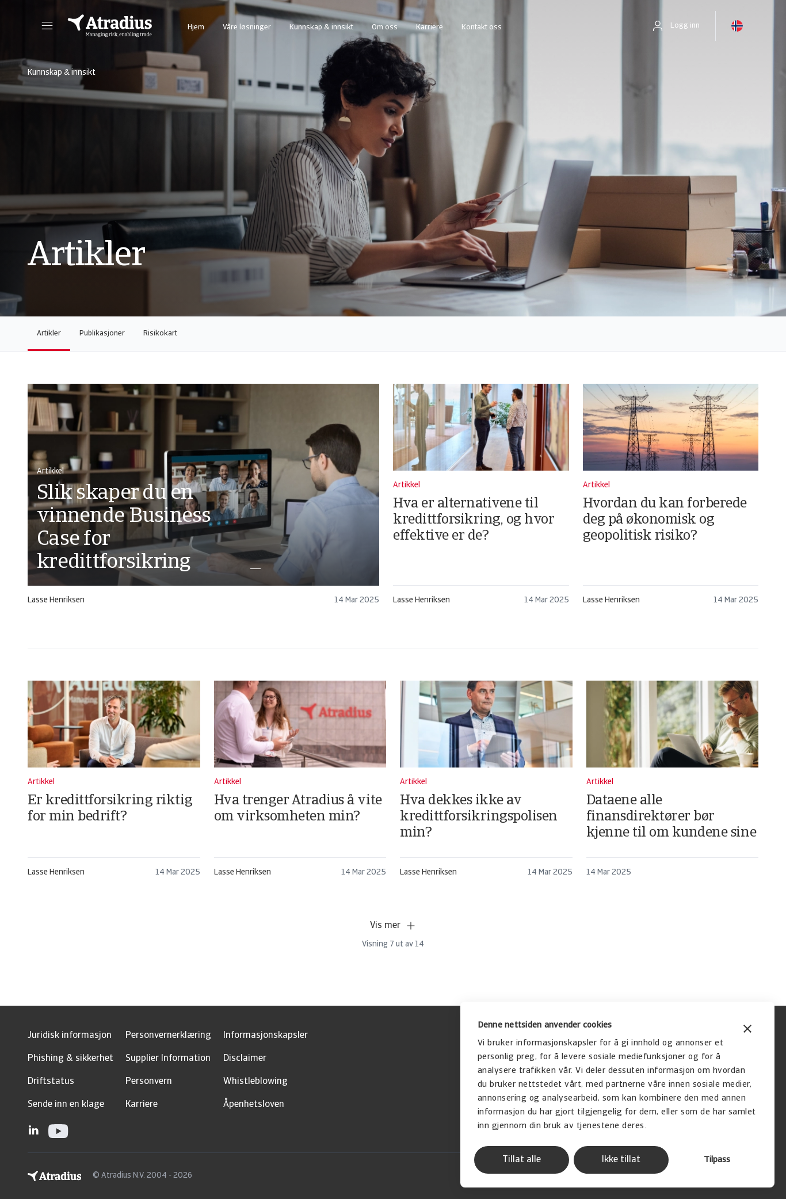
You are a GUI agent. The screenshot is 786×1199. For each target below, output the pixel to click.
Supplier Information (168, 1058)
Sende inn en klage (66, 1104)
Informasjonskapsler (265, 1035)
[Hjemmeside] (110, 25)
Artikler (49, 333)
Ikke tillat (621, 1159)
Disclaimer (244, 1058)
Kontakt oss (481, 27)
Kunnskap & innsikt (321, 27)
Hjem (196, 27)
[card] (203, 500)
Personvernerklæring (168, 1035)
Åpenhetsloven (253, 1104)
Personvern (148, 1081)
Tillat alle (521, 1159)
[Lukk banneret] (747, 1030)
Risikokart (160, 333)
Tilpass (717, 1160)
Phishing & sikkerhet (70, 1058)
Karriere (429, 27)
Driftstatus (51, 1081)
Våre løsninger (247, 27)
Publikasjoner (102, 333)
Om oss (385, 27)
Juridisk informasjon (70, 1035)
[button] (47, 26)
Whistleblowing (255, 1081)
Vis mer (393, 925)
